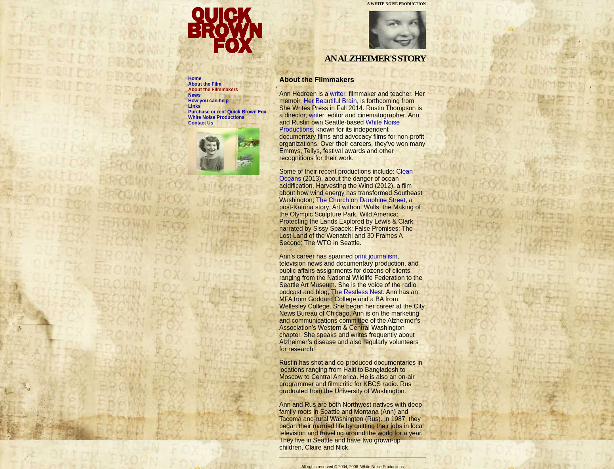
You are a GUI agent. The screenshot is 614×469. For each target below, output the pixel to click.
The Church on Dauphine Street (361, 200)
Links (194, 106)
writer (337, 93)
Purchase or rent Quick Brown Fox (227, 112)
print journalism (376, 256)
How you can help (208, 100)
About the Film (204, 84)
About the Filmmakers (213, 89)
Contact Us (200, 123)
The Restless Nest (357, 292)
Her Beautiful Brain (330, 101)
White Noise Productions (216, 117)
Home (194, 78)
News (194, 95)
